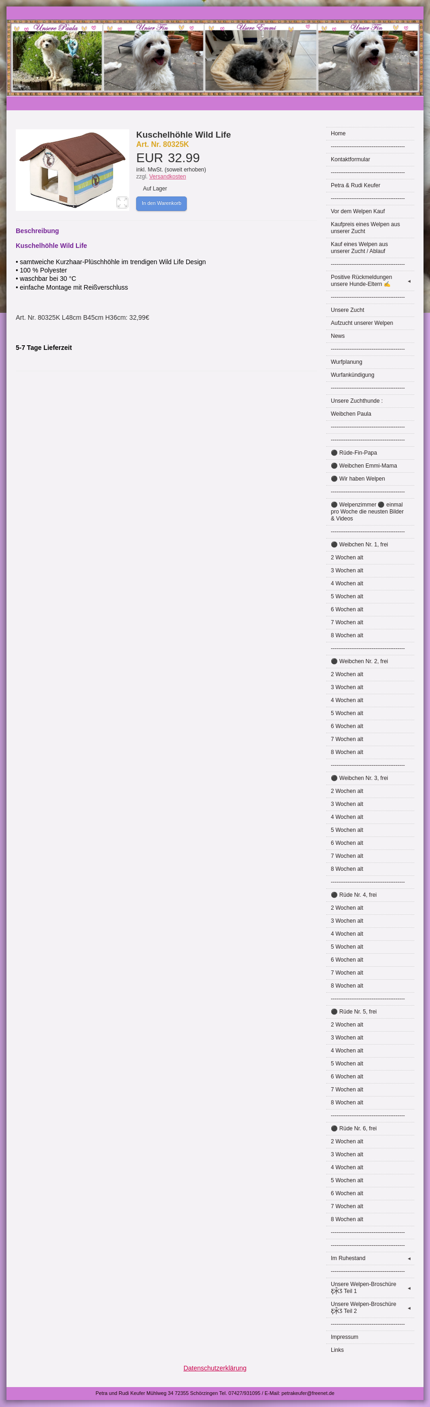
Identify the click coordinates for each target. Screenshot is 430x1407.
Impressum (344, 1337)
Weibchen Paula (351, 414)
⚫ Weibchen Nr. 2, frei (359, 661)
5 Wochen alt (347, 596)
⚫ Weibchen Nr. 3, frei (359, 778)
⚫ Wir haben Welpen (358, 478)
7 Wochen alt (347, 622)
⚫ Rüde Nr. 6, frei (354, 1128)
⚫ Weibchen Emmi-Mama (364, 466)
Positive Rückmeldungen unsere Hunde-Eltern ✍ (372, 280)
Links (337, 1350)
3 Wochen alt (347, 570)
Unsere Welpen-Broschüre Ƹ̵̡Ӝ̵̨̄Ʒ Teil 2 (372, 1307)
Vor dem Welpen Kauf (358, 211)
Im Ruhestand (372, 1258)
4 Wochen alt (347, 583)
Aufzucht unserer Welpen (362, 323)
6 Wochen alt (347, 609)
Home (338, 133)
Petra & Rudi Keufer (355, 185)
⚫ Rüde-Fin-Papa (354, 453)
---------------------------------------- (368, 146)
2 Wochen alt (347, 557)
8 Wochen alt (347, 635)
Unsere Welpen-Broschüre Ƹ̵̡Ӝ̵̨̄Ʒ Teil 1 (372, 1287)
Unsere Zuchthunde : (357, 401)
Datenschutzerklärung (215, 1368)
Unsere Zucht (347, 310)
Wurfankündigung (352, 375)
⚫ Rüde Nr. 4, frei (354, 895)
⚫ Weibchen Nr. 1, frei (359, 544)
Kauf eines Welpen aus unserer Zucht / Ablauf (359, 247)
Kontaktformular (350, 159)
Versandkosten (167, 176)
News (338, 336)
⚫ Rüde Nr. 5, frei (354, 1011)
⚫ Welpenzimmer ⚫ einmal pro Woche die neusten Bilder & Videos (367, 511)
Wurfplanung (346, 362)
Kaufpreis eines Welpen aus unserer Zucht (365, 227)
